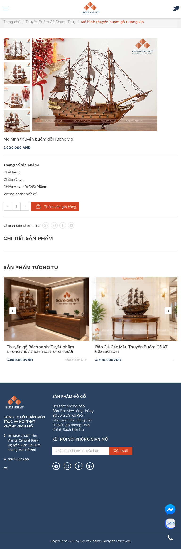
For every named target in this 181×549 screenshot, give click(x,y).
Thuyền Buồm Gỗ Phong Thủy (51, 22)
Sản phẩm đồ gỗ (69, 396)
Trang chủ (12, 22)
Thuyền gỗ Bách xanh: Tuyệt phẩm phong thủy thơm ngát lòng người (40, 349)
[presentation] (12, 310)
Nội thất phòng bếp (68, 406)
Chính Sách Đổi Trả (68, 429)
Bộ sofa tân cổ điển (68, 415)
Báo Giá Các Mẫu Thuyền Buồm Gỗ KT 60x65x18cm (131, 349)
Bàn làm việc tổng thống (73, 411)
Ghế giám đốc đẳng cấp (72, 420)
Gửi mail (121, 451)
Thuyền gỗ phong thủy (71, 425)
